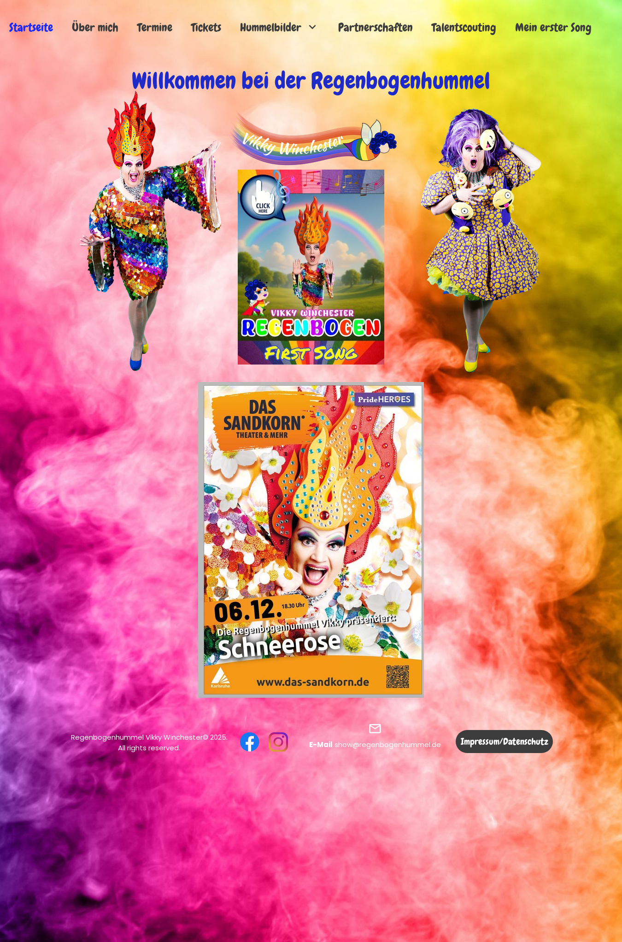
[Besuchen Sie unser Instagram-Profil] (278, 742)
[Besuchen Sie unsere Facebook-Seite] (249, 742)
